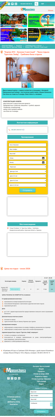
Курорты (19, 45)
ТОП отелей (41, 381)
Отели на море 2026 (41, 374)
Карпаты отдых (41, 376)
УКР (42, 4)
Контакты (14, 405)
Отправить (27, 190)
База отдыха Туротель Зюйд (12, 47)
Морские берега (7, 45)
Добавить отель (14, 402)
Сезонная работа (13, 397)
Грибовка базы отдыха (33, 45)
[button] (47, 69)
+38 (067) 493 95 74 (26, 4)
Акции (41, 369)
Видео (41, 384)
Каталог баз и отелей (41, 366)
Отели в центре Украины (41, 379)
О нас (14, 400)
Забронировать (15, 289)
